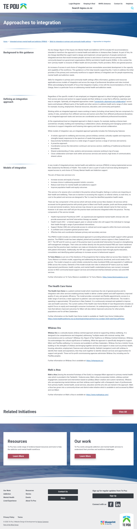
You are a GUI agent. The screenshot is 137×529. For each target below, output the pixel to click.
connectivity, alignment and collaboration (110, 102)
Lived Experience (9, 501)
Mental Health (8, 497)
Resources (30, 491)
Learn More (18, 456)
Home (5, 41)
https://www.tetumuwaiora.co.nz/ (115, 277)
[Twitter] (125, 504)
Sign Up (113, 496)
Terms (20, 517)
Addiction (7, 494)
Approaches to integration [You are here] (102, 41)
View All (123, 412)
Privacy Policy (8, 517)
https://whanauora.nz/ (94, 361)
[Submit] (132, 8)
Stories (28, 494)
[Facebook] (110, 504)
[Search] (103, 8)
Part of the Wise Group (11, 525)
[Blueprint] (108, 523)
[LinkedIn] (118, 504)
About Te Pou (31, 501)
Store (63, 498)
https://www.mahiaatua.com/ (97, 395)
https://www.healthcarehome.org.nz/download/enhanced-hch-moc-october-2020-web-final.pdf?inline (86, 319)
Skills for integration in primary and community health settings (70, 41)
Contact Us (63, 491)
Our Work (7, 491)
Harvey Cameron (42, 522)
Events (28, 497)
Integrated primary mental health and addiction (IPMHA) (28, 41)
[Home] (14, 6)
